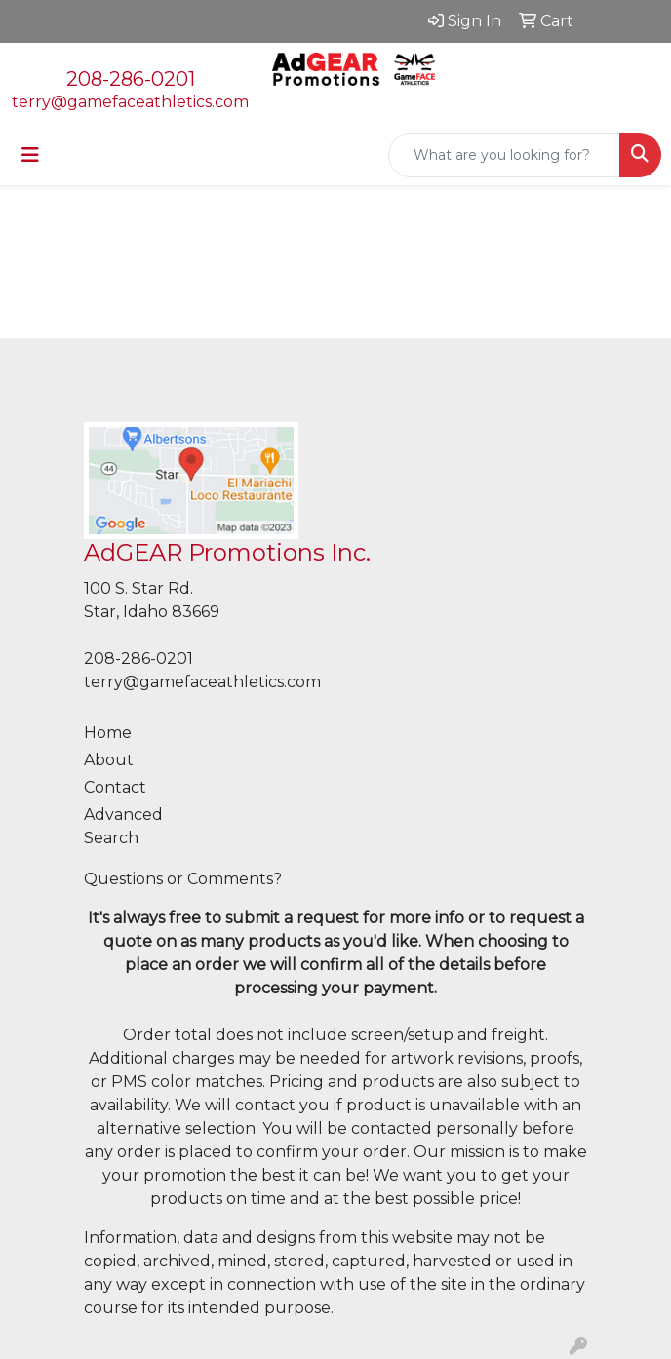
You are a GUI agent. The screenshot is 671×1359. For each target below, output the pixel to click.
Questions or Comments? (183, 879)
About (109, 760)
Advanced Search (123, 826)
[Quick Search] (504, 155)
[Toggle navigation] (30, 155)
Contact (115, 787)
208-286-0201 (130, 79)
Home (108, 732)
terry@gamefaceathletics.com (130, 102)
